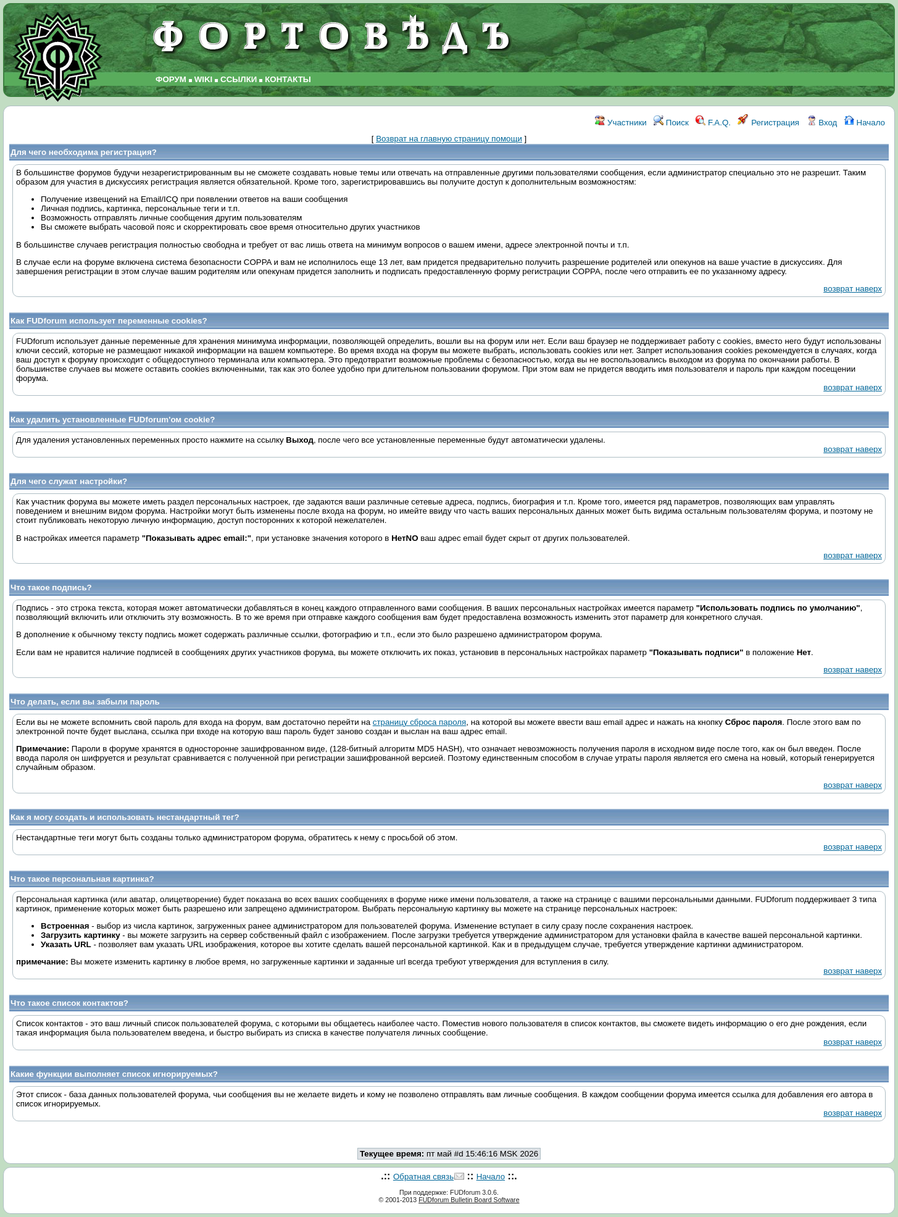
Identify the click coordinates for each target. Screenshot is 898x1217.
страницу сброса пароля (419, 722)
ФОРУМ (171, 79)
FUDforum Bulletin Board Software (468, 1199)
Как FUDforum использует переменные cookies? (108, 320)
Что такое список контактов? (69, 1003)
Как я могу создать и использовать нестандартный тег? (124, 817)
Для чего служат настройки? (68, 481)
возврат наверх (852, 288)
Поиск (671, 122)
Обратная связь (423, 1176)
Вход (822, 122)
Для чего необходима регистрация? (83, 152)
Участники (620, 122)
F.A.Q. (713, 122)
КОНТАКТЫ (288, 79)
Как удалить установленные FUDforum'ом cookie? (112, 419)
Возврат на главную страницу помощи (449, 138)
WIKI (203, 79)
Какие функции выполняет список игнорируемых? (114, 1074)
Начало (864, 122)
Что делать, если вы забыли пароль (85, 701)
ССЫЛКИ (238, 79)
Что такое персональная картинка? (82, 879)
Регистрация (768, 122)
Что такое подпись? (51, 587)
